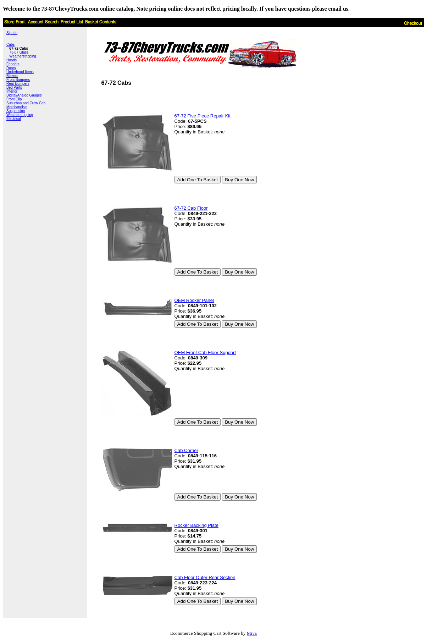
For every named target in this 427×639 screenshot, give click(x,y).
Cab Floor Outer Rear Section (204, 577)
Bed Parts (14, 87)
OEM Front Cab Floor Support (205, 352)
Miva (252, 633)
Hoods (11, 60)
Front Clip (14, 99)
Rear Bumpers (17, 84)
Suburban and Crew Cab (25, 103)
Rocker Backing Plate (196, 525)
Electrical (13, 119)
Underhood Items (20, 72)
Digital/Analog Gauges (24, 95)
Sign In (11, 33)
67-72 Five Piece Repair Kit (202, 116)
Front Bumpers (18, 80)
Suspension (15, 111)
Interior (11, 91)
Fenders (13, 64)
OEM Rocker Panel (194, 300)
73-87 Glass (18, 52)
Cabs (10, 44)
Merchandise (16, 107)
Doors (11, 68)
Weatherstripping (22, 56)
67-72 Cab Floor (191, 208)
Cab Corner (186, 450)
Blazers (12, 76)
